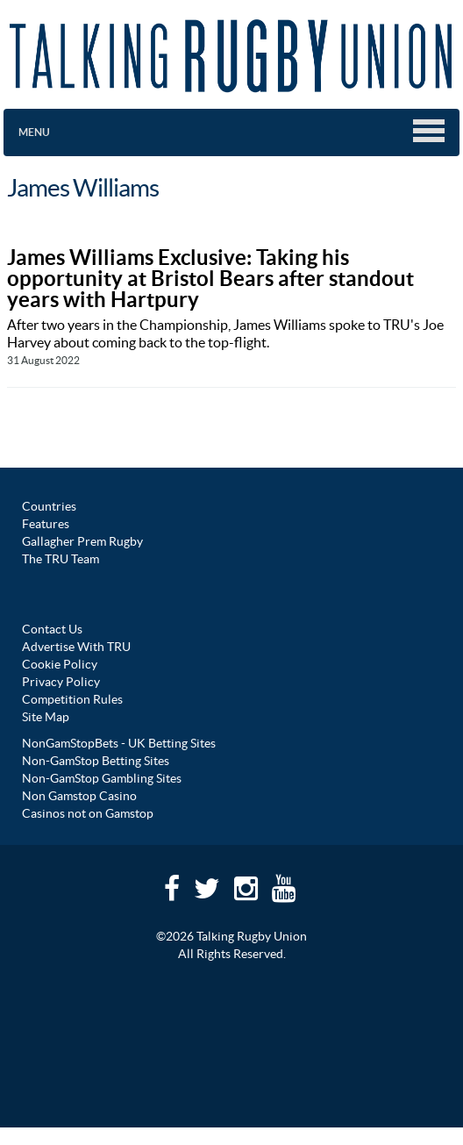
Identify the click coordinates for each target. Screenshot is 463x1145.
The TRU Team (60, 559)
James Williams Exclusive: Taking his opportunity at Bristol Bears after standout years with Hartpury (210, 278)
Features (45, 524)
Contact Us (52, 629)
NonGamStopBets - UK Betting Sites (119, 743)
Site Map (45, 717)
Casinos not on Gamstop (87, 813)
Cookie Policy (59, 664)
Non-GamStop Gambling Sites (102, 778)
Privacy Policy (61, 682)
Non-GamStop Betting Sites (95, 761)
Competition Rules (72, 699)
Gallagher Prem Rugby (82, 541)
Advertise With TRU (76, 647)
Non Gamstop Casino (79, 796)
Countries (49, 506)
